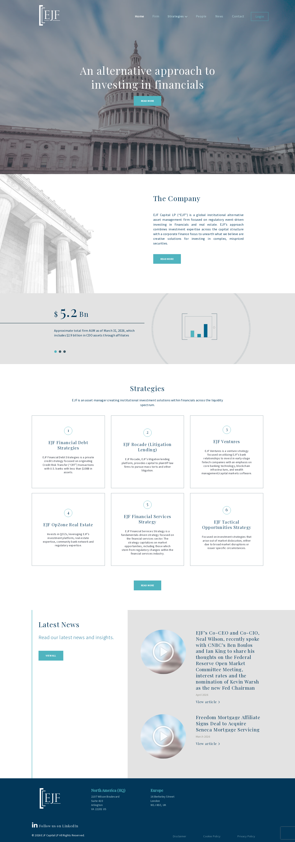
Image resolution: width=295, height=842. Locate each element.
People (201, 16)
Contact (238, 16)
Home (139, 16)
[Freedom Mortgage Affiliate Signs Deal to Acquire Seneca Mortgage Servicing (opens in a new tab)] (228, 723)
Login (259, 16)
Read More (147, 100)
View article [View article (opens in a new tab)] (206, 702)
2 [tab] (60, 351)
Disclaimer (179, 836)
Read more (147, 585)
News (219, 16)
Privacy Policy (246, 836)
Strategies (176, 16)
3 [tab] (64, 351)
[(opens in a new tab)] (163, 652)
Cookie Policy (211, 836)
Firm (155, 16)
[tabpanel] (147, 327)
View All (51, 655)
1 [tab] (55, 351)
